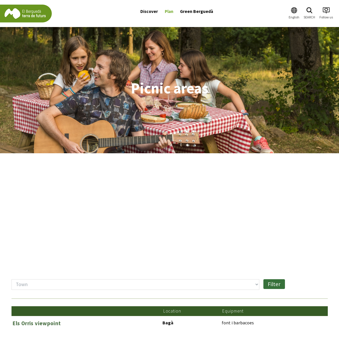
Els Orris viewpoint (37, 323)
